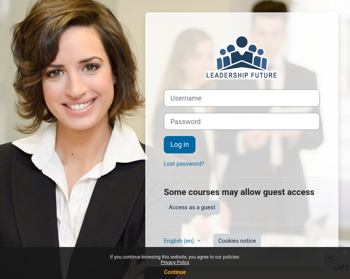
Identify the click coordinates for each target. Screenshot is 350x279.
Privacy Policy (175, 262)
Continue (175, 272)
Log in (179, 144)
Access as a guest (192, 207)
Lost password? (184, 163)
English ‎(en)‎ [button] (179, 240)
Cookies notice (237, 240)
